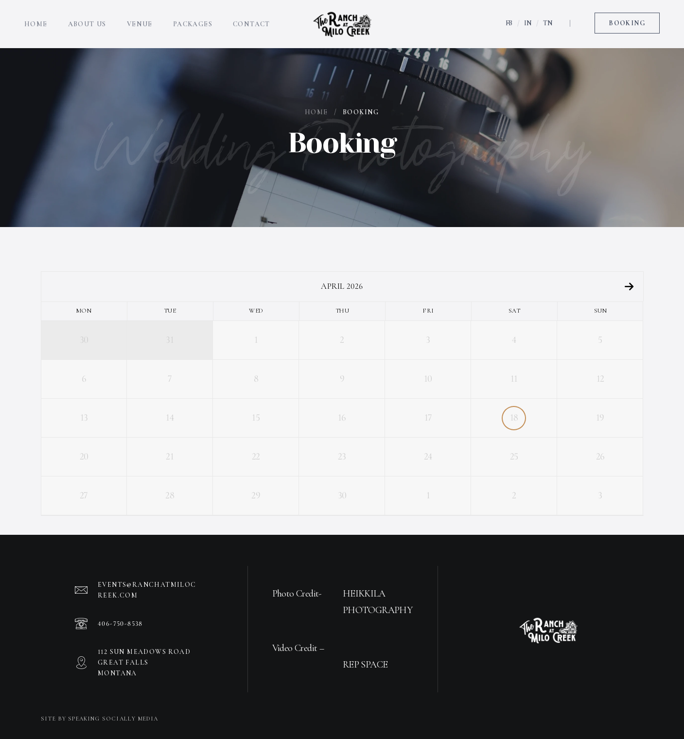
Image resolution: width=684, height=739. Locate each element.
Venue (140, 17)
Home (36, 17)
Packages (192, 17)
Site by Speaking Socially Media (99, 718)
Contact (251, 17)
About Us (87, 17)
